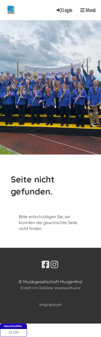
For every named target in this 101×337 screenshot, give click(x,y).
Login (64, 9)
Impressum (50, 304)
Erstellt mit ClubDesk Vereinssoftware (50, 288)
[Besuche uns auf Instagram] (54, 264)
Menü (88, 9)
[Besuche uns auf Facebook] (45, 264)
